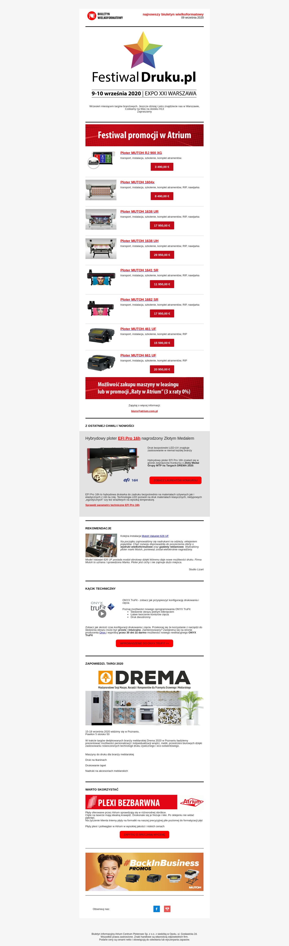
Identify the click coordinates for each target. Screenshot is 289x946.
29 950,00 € (162, 255)
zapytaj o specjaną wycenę (144, 834)
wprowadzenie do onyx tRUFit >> (144, 643)
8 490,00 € (162, 196)
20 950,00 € (162, 369)
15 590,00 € (162, 343)
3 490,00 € (162, 166)
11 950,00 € (162, 284)
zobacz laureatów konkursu (175, 480)
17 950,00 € (162, 225)
